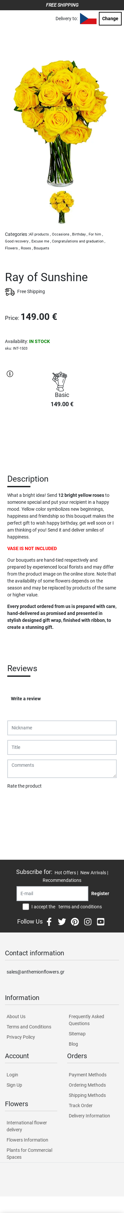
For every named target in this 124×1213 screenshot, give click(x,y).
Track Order (81, 1105)
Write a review (26, 698)
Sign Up (14, 1085)
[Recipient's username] (52, 893)
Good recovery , (17, 241)
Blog (73, 1044)
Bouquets (41, 248)
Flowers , (12, 248)
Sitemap (77, 1033)
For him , (96, 234)
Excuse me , (41, 241)
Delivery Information (89, 1115)
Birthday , (79, 234)
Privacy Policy (21, 1037)
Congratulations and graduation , (78, 241)
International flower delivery (27, 1126)
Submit (18, 803)
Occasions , (61, 234)
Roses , (27, 248)
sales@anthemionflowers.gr (35, 972)
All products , (40, 234)
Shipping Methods (87, 1095)
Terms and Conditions (29, 1026)
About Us (16, 1016)
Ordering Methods (87, 1085)
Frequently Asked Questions (86, 1020)
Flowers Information (27, 1140)
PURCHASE (62, 436)
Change (110, 18)
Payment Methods (87, 1074)
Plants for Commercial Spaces (29, 1154)
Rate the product (24, 786)
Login (12, 1074)
